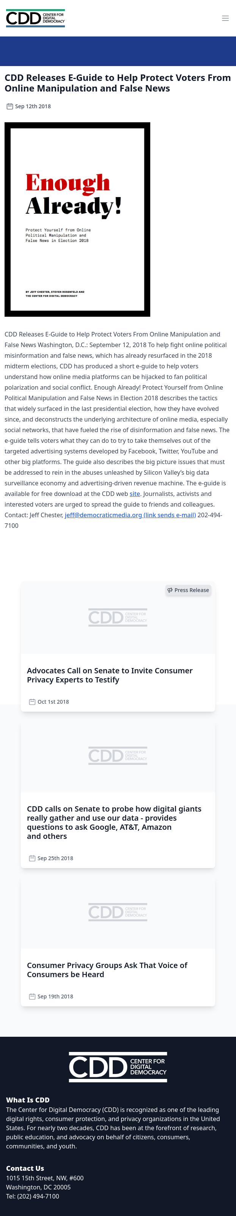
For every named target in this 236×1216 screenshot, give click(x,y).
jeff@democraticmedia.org (130, 515)
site (135, 494)
